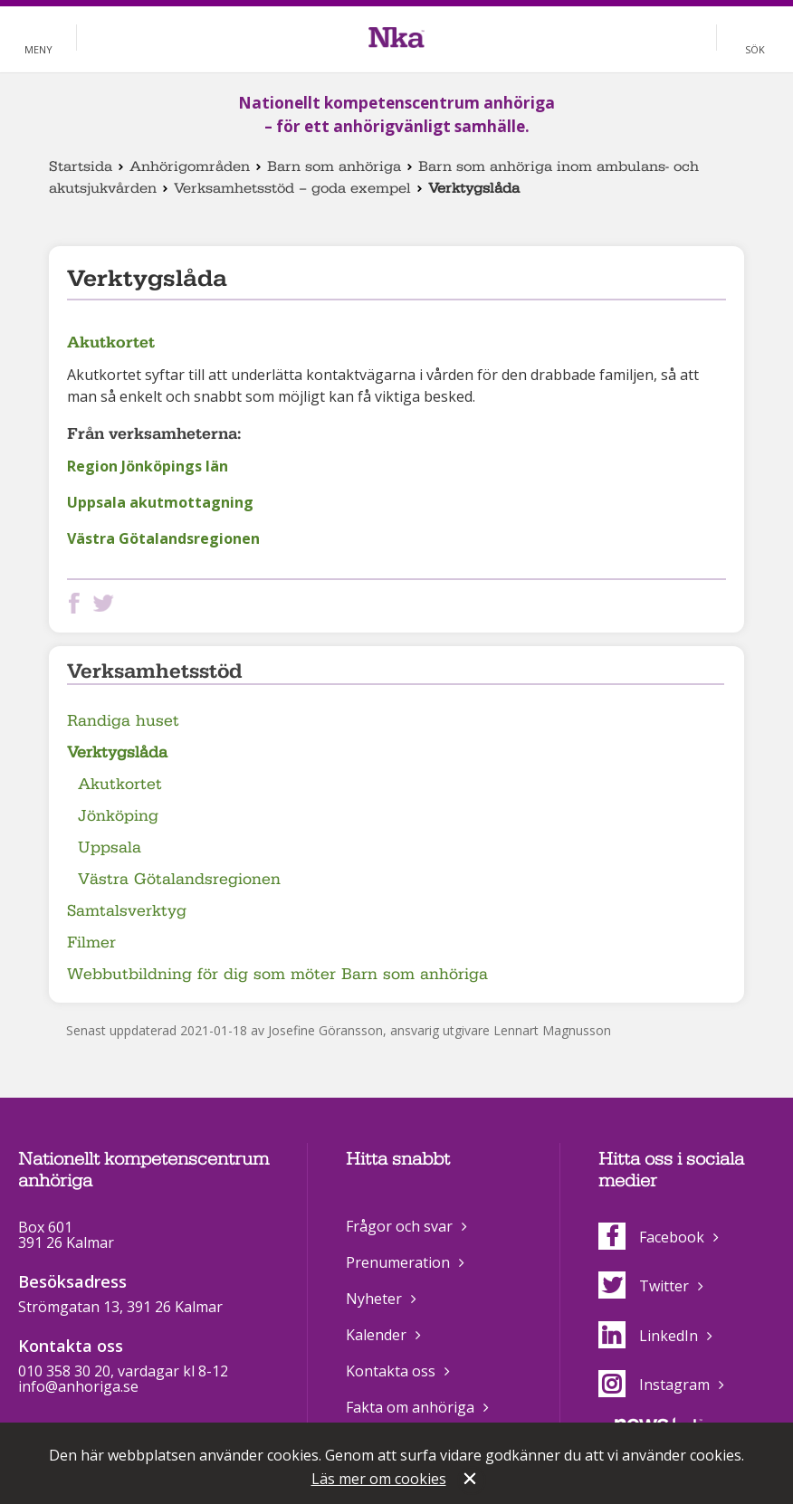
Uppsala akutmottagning (160, 502)
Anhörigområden (189, 166)
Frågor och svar (399, 1226)
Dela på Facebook (78, 603)
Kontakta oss (390, 1371)
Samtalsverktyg (126, 910)
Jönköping (118, 815)
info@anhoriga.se (78, 1386)
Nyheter (374, 1299)
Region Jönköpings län (147, 466)
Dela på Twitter (106, 603)
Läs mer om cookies (378, 1479)
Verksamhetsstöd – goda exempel (292, 188)
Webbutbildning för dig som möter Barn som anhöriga (277, 974)
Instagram (654, 1385)
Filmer (91, 942)
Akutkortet (111, 342)
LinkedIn (648, 1336)
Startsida (80, 166)
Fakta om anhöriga (410, 1407)
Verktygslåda (117, 752)
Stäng (471, 1480)
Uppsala (109, 847)
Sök (755, 49)
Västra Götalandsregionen (163, 538)
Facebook (651, 1237)
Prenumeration (398, 1262)
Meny (38, 49)
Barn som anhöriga (334, 166)
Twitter (643, 1286)
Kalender (376, 1335)
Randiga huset (123, 720)
